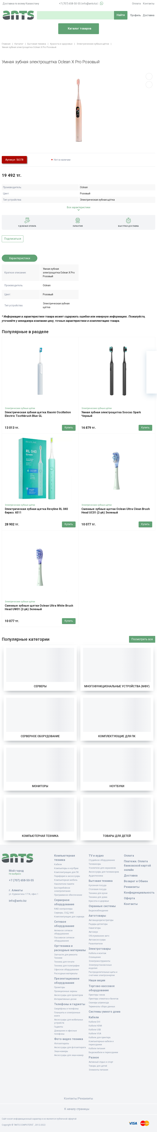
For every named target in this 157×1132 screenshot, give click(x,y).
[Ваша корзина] (151, 356)
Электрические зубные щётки (20, 408)
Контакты (148, 3)
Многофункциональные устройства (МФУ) (117, 686)
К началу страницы (78, 1109)
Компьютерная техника (40, 836)
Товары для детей (117, 836)
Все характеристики (78, 207)
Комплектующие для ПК (116, 736)
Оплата (136, 3)
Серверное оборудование (40, 736)
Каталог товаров (76, 29)
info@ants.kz (89, 3)
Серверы (40, 686)
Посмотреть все (142, 639)
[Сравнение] (151, 377)
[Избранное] (151, 367)
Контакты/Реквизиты (78, 1098)
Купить (69, 427)
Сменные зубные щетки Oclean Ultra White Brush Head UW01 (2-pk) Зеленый (39, 607)
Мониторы (40, 786)
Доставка (148, 15)
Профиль (135, 15)
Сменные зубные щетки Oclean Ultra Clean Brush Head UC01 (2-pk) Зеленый (115, 510)
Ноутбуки (117, 786)
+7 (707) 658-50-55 (70, 3)
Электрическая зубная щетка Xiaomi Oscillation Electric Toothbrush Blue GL (38, 414)
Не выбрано (16, 874)
